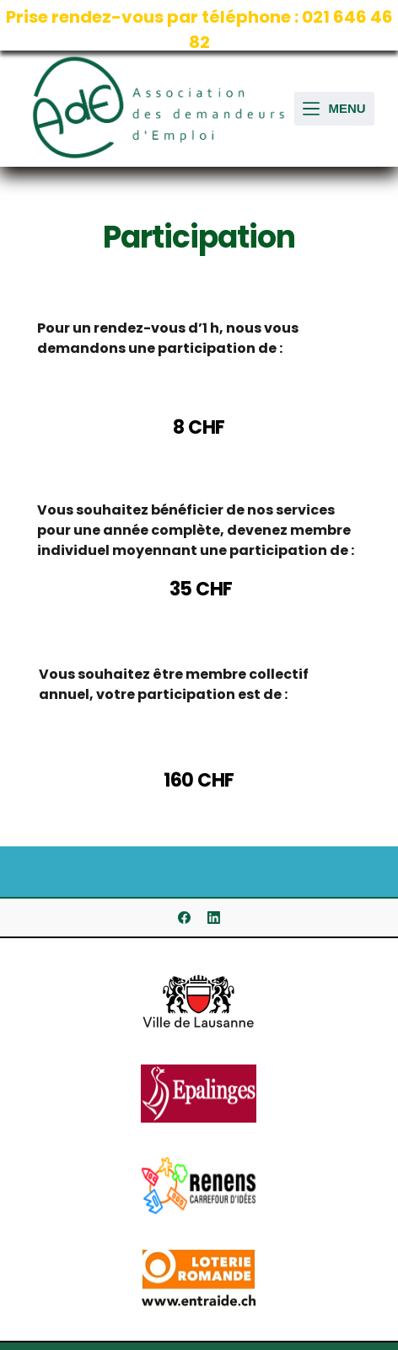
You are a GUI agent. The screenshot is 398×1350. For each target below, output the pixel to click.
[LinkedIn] (213, 917)
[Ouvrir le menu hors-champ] (334, 109)
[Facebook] (184, 917)
